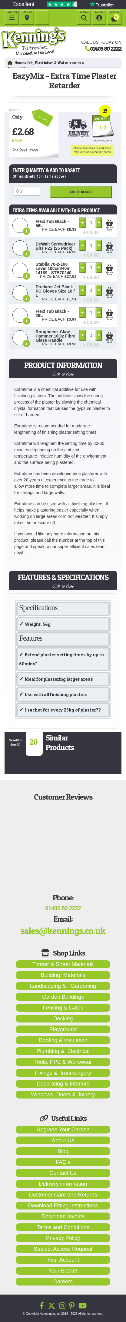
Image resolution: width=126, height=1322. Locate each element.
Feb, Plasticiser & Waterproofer (54, 63)
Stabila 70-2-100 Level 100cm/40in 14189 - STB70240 (53, 268)
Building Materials (63, 975)
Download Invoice (63, 1216)
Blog (63, 1151)
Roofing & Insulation (62, 1040)
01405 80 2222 (105, 48)
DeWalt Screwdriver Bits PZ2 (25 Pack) (55, 246)
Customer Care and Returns (63, 1195)
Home (16, 63)
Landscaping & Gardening (63, 986)
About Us (63, 1140)
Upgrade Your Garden (62, 1130)
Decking (63, 1019)
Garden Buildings (63, 997)
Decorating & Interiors (63, 1084)
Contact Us (62, 1173)
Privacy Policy (63, 1238)
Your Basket (63, 1271)
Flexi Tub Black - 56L (52, 223)
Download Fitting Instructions (63, 1206)
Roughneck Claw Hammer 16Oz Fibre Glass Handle (56, 336)
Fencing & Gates (63, 1008)
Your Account (63, 1260)
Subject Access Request (63, 1249)
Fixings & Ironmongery (63, 1073)
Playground (63, 1029)
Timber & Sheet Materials (63, 964)
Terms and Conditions (63, 1227)
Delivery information (63, 1184)
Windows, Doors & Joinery (63, 1095)
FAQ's (63, 1162)
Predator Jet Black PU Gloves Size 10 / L (55, 291)
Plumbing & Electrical (62, 1051)
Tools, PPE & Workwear (63, 1062)
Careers (63, 1282)
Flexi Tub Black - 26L (52, 313)
